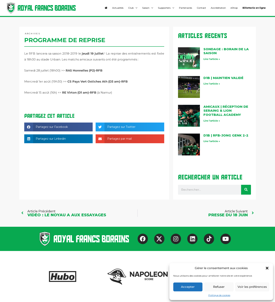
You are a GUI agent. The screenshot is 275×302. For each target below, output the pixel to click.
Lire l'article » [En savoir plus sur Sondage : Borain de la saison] (211, 59)
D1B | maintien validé (223, 78)
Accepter (188, 287)
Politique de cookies (219, 295)
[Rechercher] (246, 190)
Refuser (219, 287)
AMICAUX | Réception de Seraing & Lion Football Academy (225, 111)
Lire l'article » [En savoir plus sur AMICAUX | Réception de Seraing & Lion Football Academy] (211, 120)
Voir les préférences (252, 287)
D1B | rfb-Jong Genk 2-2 (225, 135)
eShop (234, 7)
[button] (267, 268)
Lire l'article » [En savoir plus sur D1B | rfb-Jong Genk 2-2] (211, 141)
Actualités (117, 7)
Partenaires (185, 7)
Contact (201, 7)
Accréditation (218, 7)
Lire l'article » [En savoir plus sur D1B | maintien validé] (211, 83)
